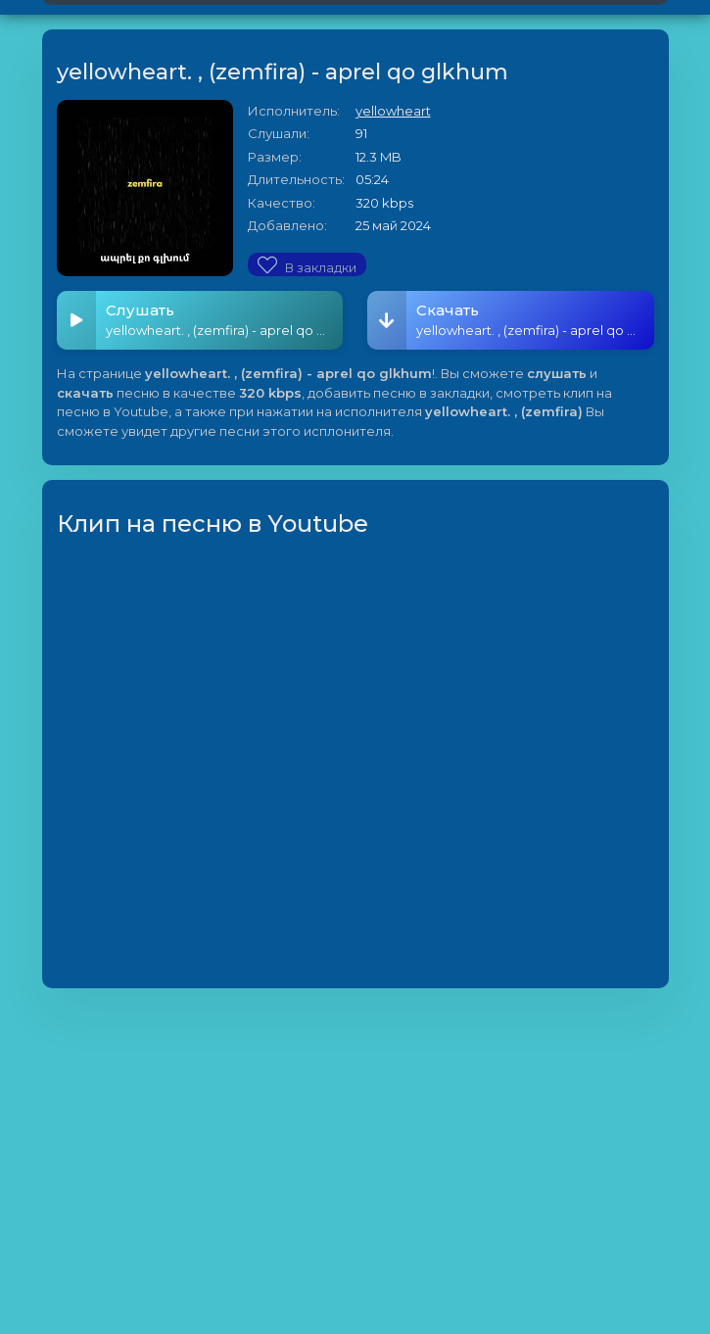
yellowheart (393, 111)
